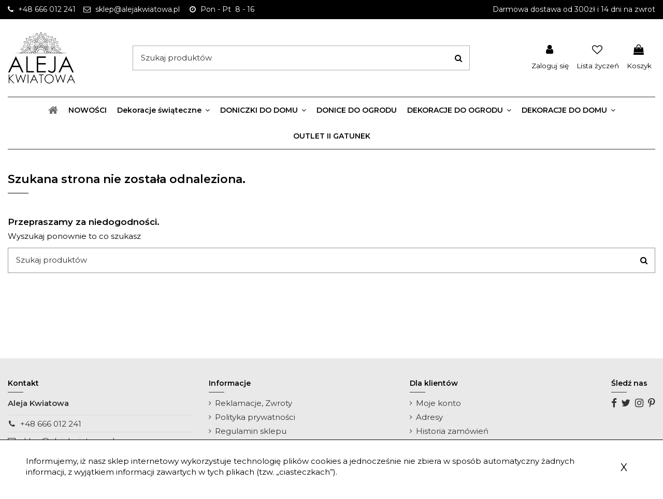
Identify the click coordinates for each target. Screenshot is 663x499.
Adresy (429, 417)
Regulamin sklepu (250, 431)
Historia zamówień (452, 431)
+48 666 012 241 (50, 424)
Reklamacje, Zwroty (253, 403)
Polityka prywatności (255, 417)
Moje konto (438, 403)
